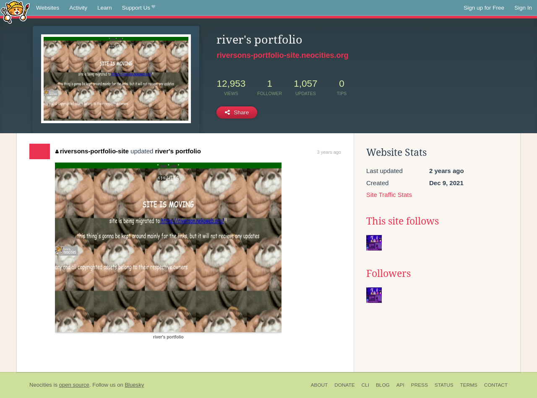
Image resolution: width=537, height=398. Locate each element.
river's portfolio (178, 151)
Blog (383, 385)
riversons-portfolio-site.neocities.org (282, 55)
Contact (496, 385)
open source (74, 385)
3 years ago (329, 152)
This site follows (402, 221)
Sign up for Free (484, 8)
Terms (468, 385)
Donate (344, 385)
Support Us (138, 8)
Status (444, 385)
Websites (47, 8)
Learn (104, 8)
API (400, 385)
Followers (388, 273)
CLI (365, 385)
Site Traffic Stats (389, 194)
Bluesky (134, 385)
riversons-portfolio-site (92, 151)
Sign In (523, 8)
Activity (78, 8)
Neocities (40, 385)
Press (419, 385)
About (319, 385)
